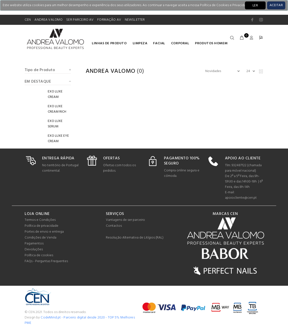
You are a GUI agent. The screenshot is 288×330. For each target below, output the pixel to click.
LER (255, 5)
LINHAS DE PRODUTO (109, 43)
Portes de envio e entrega (44, 232)
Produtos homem (211, 43)
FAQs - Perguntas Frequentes (46, 261)
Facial (159, 43)
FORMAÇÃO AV (109, 20)
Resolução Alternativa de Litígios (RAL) (134, 237)
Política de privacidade (41, 226)
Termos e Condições (40, 220)
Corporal (180, 43)
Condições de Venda (40, 237)
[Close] (276, 5)
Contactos (114, 226)
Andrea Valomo (110, 71)
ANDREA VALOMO (48, 20)
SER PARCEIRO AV (80, 20)
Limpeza (140, 43)
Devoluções (34, 249)
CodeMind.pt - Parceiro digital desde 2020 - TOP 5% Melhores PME (80, 320)
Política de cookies (39, 255)
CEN (28, 20)
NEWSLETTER (135, 20)
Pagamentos (34, 243)
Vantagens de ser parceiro (125, 220)
